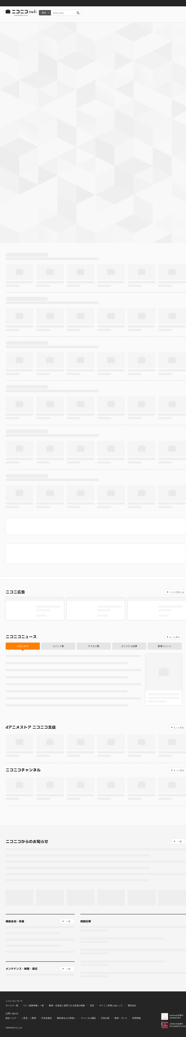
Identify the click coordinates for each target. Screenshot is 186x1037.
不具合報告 (46, 1018)
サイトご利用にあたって (111, 1005)
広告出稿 (105, 1018)
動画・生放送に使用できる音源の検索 (67, 1005)
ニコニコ (21, 12)
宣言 (92, 1005)
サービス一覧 (12, 1005)
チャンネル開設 (88, 1018)
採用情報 (136, 1018)
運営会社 (132, 1005)
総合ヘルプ (11, 1018)
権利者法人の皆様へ (66, 1018)
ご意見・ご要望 (28, 1018)
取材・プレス (120, 1018)
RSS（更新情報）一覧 (33, 1005)
